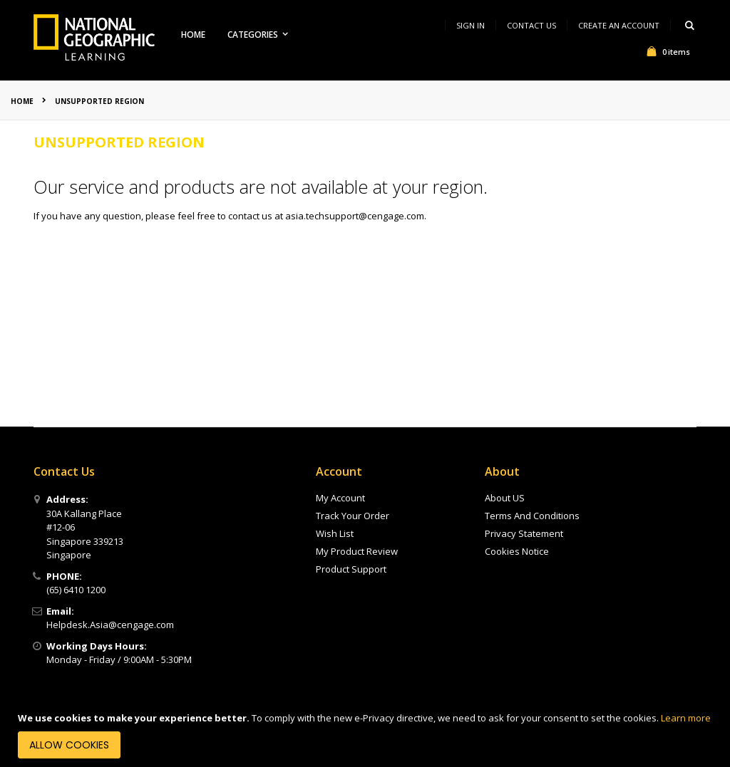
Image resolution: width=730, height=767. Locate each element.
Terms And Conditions (532, 515)
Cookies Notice (517, 551)
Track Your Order (352, 515)
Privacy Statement (524, 533)
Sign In (470, 25)
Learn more (686, 717)
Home (22, 101)
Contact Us (531, 25)
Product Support (351, 569)
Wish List (335, 533)
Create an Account (618, 25)
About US (505, 497)
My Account (340, 497)
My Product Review (357, 551)
